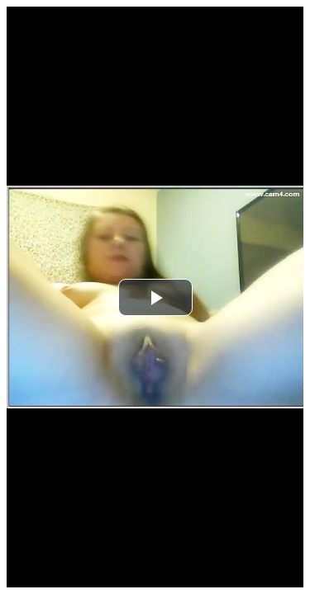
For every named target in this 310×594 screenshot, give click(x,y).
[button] (155, 297)
